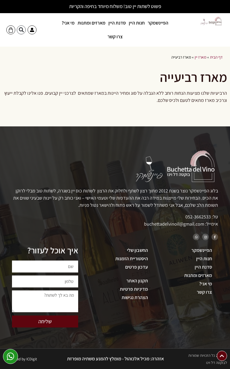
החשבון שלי (137, 250)
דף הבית (216, 57)
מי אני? (68, 23)
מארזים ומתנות (91, 23)
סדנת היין (117, 23)
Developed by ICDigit (20, 359)
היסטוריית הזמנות (131, 258)
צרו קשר (115, 36)
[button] (21, 29)
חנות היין (137, 23)
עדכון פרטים (136, 267)
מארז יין (200, 57)
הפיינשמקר (158, 23)
